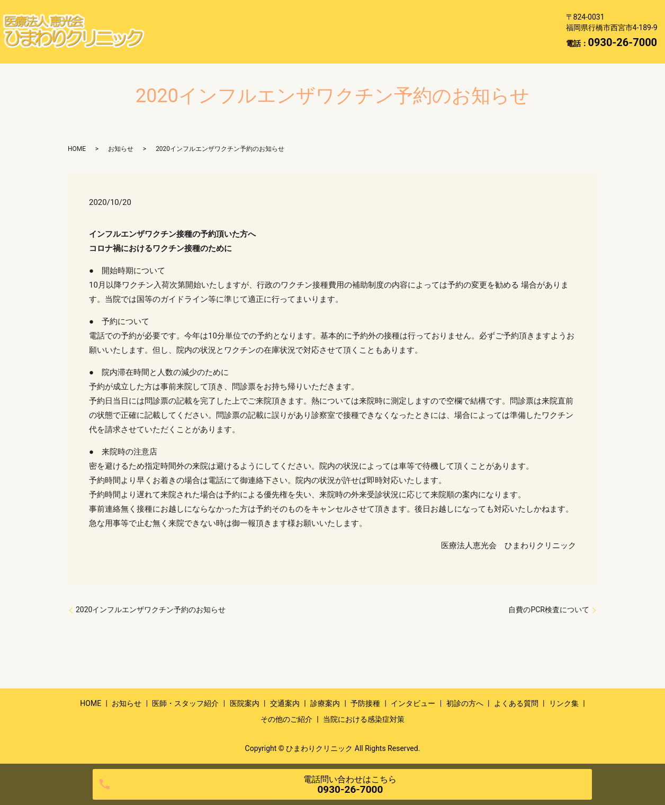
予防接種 (174, 31)
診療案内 (474, 14)
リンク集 (429, 31)
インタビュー (235, 31)
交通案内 (420, 14)
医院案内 (366, 14)
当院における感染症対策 (201, 47)
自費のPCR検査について (548, 609)
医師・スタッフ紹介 (292, 14)
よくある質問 (367, 31)
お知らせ (219, 14)
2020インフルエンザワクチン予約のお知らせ (151, 609)
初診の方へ (301, 31)
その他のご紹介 (495, 31)
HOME (169, 14)
